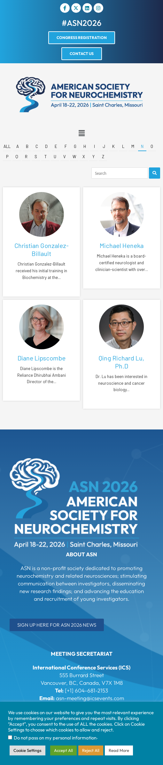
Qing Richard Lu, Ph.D (121, 362)
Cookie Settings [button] (27, 750)
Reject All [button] (90, 750)
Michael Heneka (122, 245)
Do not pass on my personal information (55, 738)
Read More (119, 750)
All (7, 146)
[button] (81, 133)
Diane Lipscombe (42, 358)
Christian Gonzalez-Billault (41, 249)
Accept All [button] (63, 750)
